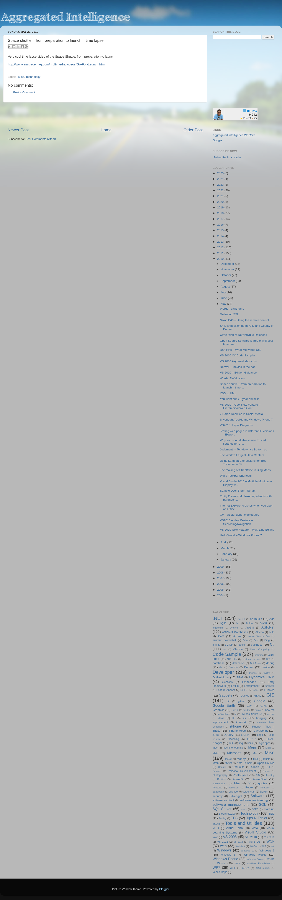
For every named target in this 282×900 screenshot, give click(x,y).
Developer (223, 672)
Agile (223, 623)
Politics (221, 779)
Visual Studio (255, 832)
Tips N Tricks (256, 818)
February (227, 554)
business (256, 644)
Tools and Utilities (243, 823)
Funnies (269, 690)
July (224, 292)
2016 (221, 224)
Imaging (261, 718)
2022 (221, 190)
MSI (255, 758)
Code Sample (227, 654)
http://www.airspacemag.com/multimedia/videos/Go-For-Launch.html (56, 64)
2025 (221, 173)
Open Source (265, 763)
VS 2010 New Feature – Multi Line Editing (247, 529)
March (225, 548)
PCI (268, 767)
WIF (264, 846)
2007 (221, 578)
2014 (221, 236)
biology (216, 644)
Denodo (233, 667)
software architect (223, 800)
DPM (240, 677)
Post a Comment (24, 92)
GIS (270, 695)
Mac (215, 747)
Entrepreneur (251, 685)
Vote (215, 837)
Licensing (233, 739)
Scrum (264, 791)
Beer (256, 640)
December (228, 263)
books (241, 644)
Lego (260, 734)
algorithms (218, 627)
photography (220, 775)
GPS (264, 705)
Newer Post (18, 130)
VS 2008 (230, 837)
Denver (249, 667)
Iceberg (270, 714)
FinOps (255, 690)
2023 (221, 184)
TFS (234, 818)
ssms (243, 809)
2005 (221, 589)
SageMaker (219, 791)
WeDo (253, 846)
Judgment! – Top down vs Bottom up (243, 449)
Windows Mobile (255, 854)
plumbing (269, 775)
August (226, 286)
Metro (216, 753)
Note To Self (244, 763)
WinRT (270, 859)
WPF (233, 867)
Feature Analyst (225, 690)
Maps (252, 747)
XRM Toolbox (263, 868)
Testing (222, 818)
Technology (33, 76)
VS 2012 (222, 841)
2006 (221, 583)
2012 (221, 247)
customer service (252, 659)
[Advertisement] (105, 114)
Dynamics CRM (261, 677)
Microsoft (234, 753)
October (226, 275)
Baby (245, 640)
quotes (262, 783)
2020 (221, 201)
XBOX (245, 867)
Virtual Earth (234, 828)
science (233, 791)
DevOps (266, 673)
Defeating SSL (229, 314)
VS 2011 (269, 837)
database (219, 663)
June (224, 298)
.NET (218, 618)
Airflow (249, 623)
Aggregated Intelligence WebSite (234, 135)
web (223, 846)
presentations (220, 783)
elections (227, 682)
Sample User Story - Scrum (238, 490)
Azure (237, 636)
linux (250, 743)
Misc (21, 76)
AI (237, 623)
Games (245, 695)
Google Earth (224, 705)
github (241, 701)
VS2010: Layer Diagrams (236, 425)
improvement (220, 722)
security (218, 796)
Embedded (249, 682)
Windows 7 (266, 850)
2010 (221, 258)
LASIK (245, 734)
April (224, 542)
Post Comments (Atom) (41, 139)
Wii (272, 846)
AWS (221, 636)
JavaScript (261, 730)
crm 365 (232, 659)
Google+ (218, 140)
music (266, 758)
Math (268, 747)
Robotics (265, 787)
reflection (234, 787)
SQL (262, 804)
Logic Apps (263, 743)
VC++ (216, 828)
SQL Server (222, 809)
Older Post (193, 130)
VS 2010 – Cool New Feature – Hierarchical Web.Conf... (240, 406)
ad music (256, 619)
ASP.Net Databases (235, 632)
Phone (266, 771)
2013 (221, 241)
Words (221, 863)
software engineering (254, 800)
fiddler (243, 690)
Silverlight (236, 796)
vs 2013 (238, 841)
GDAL (257, 695)
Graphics (218, 710)
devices (253, 673)
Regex (249, 787)
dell (221, 667)
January (226, 559)
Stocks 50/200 (227, 813)
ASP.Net (267, 627)
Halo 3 (234, 710)
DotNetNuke (221, 677)
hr (235, 714)
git (228, 701)
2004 (221, 595)
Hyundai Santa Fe (251, 714)
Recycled (217, 787)
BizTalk (229, 644)
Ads (271, 619)
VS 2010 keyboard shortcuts (238, 361)
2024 (221, 178)
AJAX (263, 623)
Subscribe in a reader (227, 157)
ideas (221, 718)
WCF (270, 841)
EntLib (235, 685)
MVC (216, 763)
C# (272, 644)
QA (249, 783)
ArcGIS (249, 627)
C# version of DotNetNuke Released (243, 334)
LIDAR (251, 739)
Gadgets (225, 695)
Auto (271, 632)
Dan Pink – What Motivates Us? (240, 349)
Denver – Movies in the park (238, 367)
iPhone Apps (237, 730)
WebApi (240, 846)
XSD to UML (228, 393)
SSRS (255, 809)
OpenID (222, 767)
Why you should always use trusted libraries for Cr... (243, 442)
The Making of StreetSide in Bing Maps (245, 470)
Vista (254, 828)
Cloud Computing (260, 649)
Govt (249, 705)
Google (259, 701)
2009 (221, 566)
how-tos (270, 710)
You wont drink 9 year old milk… (241, 399)
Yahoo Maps (220, 872)
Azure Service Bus (259, 636)
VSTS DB (254, 841)
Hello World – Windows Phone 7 (241, 535)
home (258, 710)
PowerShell (259, 779)
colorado (259, 655)
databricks (238, 663)
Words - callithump (232, 308)
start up (269, 809)
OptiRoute (238, 766)
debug (270, 663)
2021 (221, 196)
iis (244, 718)
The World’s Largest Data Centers (242, 455)
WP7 (216, 867)
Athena (259, 632)
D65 (268, 659)
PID (258, 775)
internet (241, 722)
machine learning (233, 747)
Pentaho (217, 771)
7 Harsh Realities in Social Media (241, 414)
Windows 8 (227, 854)
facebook (269, 686)
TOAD (216, 823)
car (224, 649)
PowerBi (238, 779)
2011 (221, 253)
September (228, 281)
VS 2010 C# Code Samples (238, 355)
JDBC (216, 735)
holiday (246, 710)
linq (241, 743)
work (237, 863)
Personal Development (242, 771)
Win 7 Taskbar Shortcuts (236, 475)
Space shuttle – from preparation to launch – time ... (243, 385)
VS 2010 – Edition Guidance (238, 372)
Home (106, 130)
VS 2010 (251, 837)
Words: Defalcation (232, 378)
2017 (221, 219)
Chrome (238, 649)
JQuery (228, 734)
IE (233, 718)
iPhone (235, 726)
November (228, 269)
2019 (221, 207)
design (266, 667)
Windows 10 (247, 850)
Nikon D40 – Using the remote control (244, 320)
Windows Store (255, 859)
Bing (267, 640)
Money (241, 758)
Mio (255, 753)
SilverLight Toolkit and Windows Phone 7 (246, 419)
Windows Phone (225, 859)
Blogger (164, 889)
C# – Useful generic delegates (239, 514)
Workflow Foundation (258, 863)
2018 (221, 213)
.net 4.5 (241, 619)
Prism (237, 783)
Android (234, 627)
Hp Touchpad (223, 714)
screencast (249, 791)
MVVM (228, 763)
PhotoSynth (240, 775)
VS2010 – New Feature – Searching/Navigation (236, 522)
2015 (221, 230)
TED (271, 813)
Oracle (255, 766)
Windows (224, 850)
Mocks (228, 759)
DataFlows (255, 663)
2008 (221, 572)
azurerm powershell (224, 640)
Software (257, 796)
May (224, 303)
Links (231, 743)
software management (231, 804)
